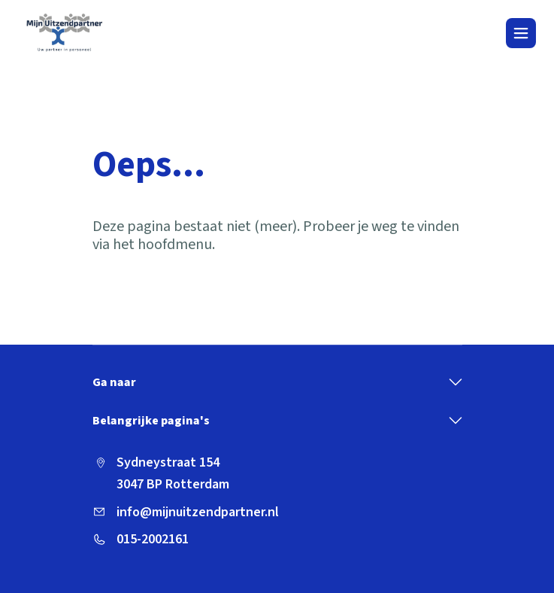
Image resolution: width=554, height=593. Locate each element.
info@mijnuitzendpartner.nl (198, 512)
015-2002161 (153, 539)
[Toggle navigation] (521, 33)
